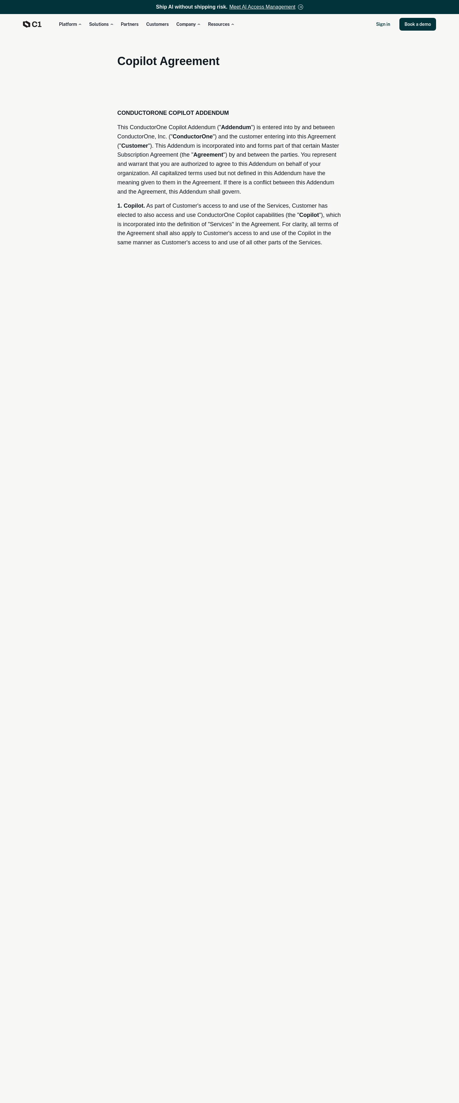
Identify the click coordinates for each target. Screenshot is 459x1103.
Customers (157, 24)
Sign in (383, 24)
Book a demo (417, 24)
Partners (130, 24)
